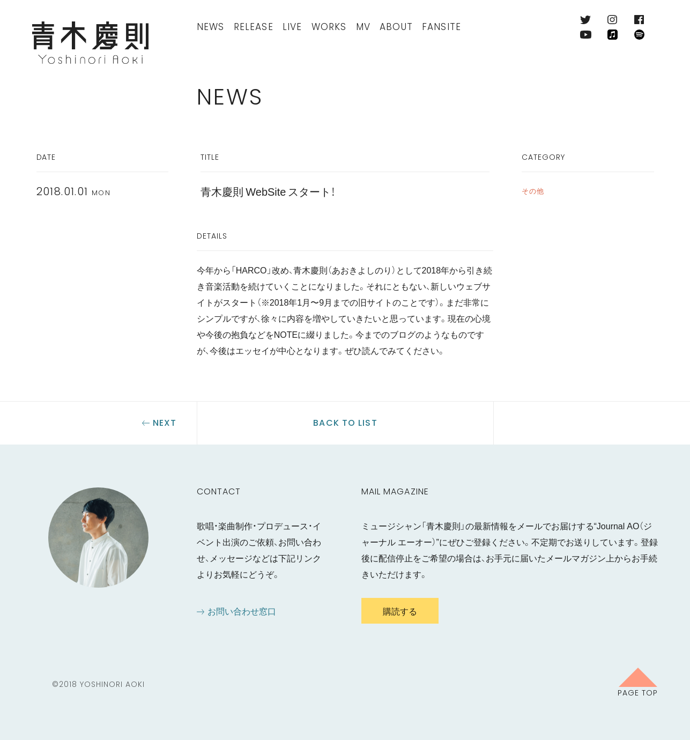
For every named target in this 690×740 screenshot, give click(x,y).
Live (292, 26)
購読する (400, 610)
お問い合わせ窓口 (241, 610)
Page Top (638, 692)
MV (363, 26)
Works (329, 26)
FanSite (441, 26)
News (211, 26)
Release (253, 26)
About (396, 26)
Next (164, 423)
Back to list (345, 423)
